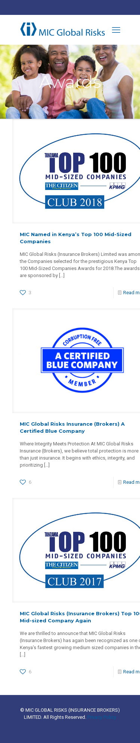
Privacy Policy (101, 717)
